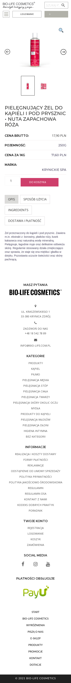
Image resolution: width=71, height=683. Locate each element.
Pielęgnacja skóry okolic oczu (35, 402)
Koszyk (35, 539)
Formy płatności (35, 459)
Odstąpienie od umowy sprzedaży (35, 471)
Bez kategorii (35, 436)
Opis (11, 199)
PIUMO (35, 374)
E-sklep (35, 638)
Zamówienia (35, 545)
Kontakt (35, 658)
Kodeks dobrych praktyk (35, 505)
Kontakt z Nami (35, 499)
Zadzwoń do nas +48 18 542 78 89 (35, 331)
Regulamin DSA (35, 493)
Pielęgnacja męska (35, 380)
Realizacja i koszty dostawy (35, 454)
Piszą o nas (35, 631)
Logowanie (27, 14)
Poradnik (35, 510)
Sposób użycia (35, 199)
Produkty (35, 363)
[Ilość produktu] (12, 181)
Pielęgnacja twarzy (35, 397)
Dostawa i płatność (24, 221)
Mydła (35, 408)
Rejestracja (35, 528)
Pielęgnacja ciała (35, 391)
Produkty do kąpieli (35, 414)
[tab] (11, 199)
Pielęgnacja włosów (35, 419)
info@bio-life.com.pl (35, 345)
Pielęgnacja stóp (35, 385)
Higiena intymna (35, 431)
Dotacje (35, 664)
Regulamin (35, 488)
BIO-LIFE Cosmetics (35, 618)
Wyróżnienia (35, 625)
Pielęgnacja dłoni (35, 425)
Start (35, 611)
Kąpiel (35, 369)
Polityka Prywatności (35, 476)
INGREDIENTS (18, 210)
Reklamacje (35, 465)
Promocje (35, 651)
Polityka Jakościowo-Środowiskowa (35, 482)
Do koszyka (37, 182)
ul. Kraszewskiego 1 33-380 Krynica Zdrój (35, 314)
